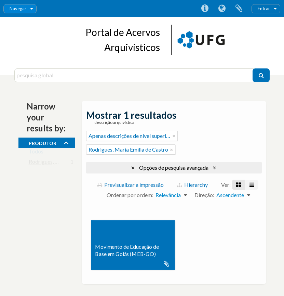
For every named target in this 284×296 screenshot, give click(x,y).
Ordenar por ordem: (130, 195)
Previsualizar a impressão (130, 184)
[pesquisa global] (134, 75)
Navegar (18, 8)
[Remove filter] (174, 136)
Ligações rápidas (204, 8)
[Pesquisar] (261, 75)
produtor (42, 142)
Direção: (204, 195)
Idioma (221, 8)
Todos (36, 153)
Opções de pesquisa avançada (173, 167)
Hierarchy (192, 184)
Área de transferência (238, 8)
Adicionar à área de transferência (166, 263)
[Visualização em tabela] (251, 185)
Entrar (264, 8)
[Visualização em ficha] (238, 185)
